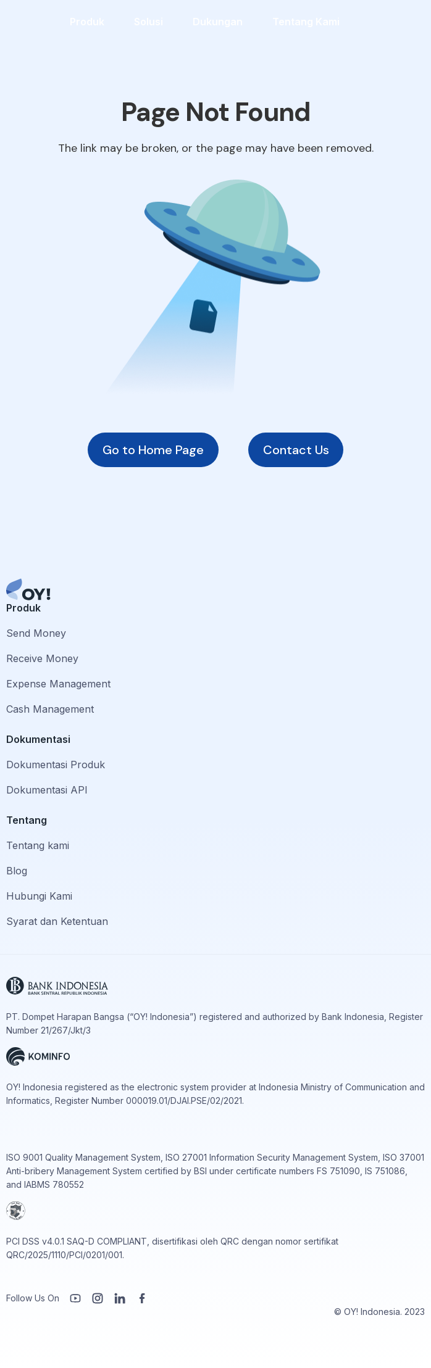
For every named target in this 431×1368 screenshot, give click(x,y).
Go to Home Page (153, 450)
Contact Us (296, 450)
